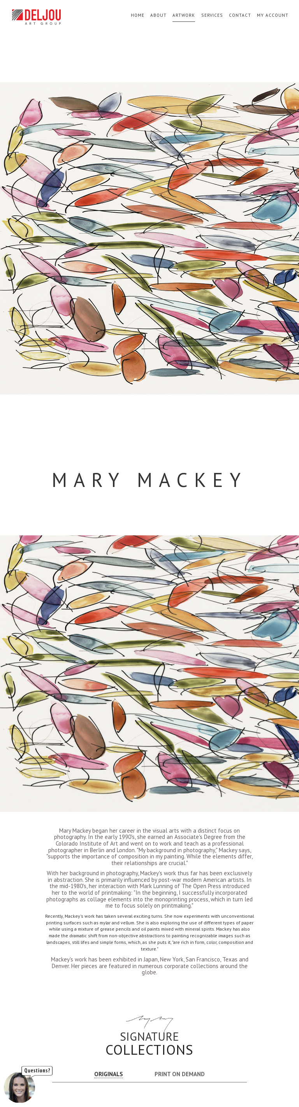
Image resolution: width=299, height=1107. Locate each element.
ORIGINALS (108, 1074)
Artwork (183, 15)
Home (137, 15)
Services (212, 15)
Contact (240, 15)
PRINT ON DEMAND (180, 1074)
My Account (272, 15)
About (158, 15)
